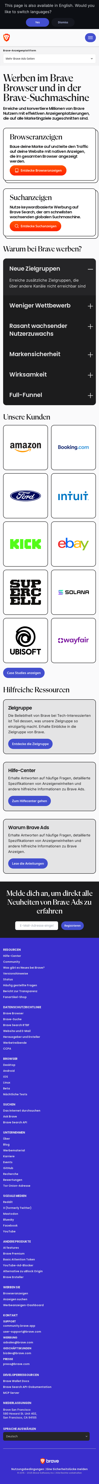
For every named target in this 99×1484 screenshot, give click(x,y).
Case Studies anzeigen (24, 673)
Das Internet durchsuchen (21, 1111)
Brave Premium (14, 1254)
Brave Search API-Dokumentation (27, 1387)
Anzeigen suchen (15, 1299)
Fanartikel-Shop (15, 997)
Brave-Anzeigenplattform (19, 50)
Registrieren (72, 925)
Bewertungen (12, 1180)
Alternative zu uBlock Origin (23, 1271)
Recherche (10, 1174)
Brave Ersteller (13, 1277)
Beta (6, 1088)
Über (6, 1139)
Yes (37, 22)
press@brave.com (16, 1364)
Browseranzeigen (15, 1293)
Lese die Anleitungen (28, 863)
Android (9, 1071)
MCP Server (11, 1393)
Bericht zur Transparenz (20, 991)
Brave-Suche (12, 1019)
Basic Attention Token (19, 1259)
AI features (11, 1248)
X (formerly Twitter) (17, 1208)
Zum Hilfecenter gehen (29, 801)
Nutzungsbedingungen (27, 1469)
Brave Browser (13, 1013)
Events (7, 1162)
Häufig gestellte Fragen (20, 985)
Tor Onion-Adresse (16, 1186)
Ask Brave (10, 1116)
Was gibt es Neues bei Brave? (24, 968)
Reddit (8, 1202)
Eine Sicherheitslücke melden (67, 1469)
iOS (5, 1077)
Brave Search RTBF (16, 1025)
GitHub (8, 1168)
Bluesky (8, 1220)
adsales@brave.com (18, 1342)
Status (8, 979)
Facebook (10, 1225)
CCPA (7, 1049)
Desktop (9, 1065)
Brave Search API (15, 1122)
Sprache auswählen (19, 1429)
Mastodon (10, 1214)
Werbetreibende (15, 1043)
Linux (6, 1083)
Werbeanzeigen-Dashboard (23, 1305)
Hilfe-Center (12, 956)
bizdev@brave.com (17, 1353)
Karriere (9, 1156)
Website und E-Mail (17, 1031)
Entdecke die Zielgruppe (30, 744)
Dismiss (63, 22)
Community (11, 962)
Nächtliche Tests (15, 1094)
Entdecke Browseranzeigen (38, 170)
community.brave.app (19, 1326)
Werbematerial (14, 1150)
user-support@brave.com (22, 1332)
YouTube (9, 1231)
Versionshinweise (15, 973)
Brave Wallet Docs (16, 1381)
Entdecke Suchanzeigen (35, 226)
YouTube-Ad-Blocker (18, 1265)
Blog (6, 1144)
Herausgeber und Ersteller (21, 1037)
